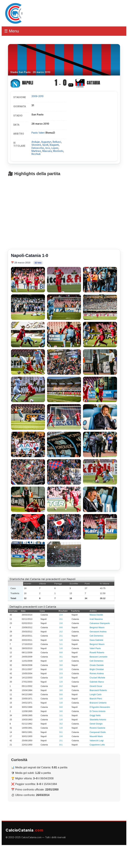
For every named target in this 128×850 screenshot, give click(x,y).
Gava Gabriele (96, 640)
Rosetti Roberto (97, 652)
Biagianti (54, 144)
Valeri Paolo (95, 648)
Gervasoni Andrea (98, 631)
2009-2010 (38, 96)
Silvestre (36, 144)
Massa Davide (96, 615)
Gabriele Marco (97, 682)
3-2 (61, 724)
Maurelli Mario (96, 736)
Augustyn (46, 141)
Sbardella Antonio (98, 719)
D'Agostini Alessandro (100, 707)
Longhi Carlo (96, 694)
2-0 (61, 623)
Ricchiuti (36, 154)
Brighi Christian (97, 669)
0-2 (61, 686)
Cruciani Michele (97, 678)
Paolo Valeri (38, 132)
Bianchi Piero (96, 698)
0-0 (61, 627)
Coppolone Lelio (97, 745)
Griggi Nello (95, 715)
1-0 (61, 640)
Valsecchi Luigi (97, 740)
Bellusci (57, 141)
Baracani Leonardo (98, 657)
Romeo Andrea (97, 673)
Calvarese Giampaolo (100, 623)
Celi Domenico (96, 636)
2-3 (61, 673)
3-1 (61, 657)
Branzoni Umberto (98, 703)
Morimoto (58, 151)
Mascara (47, 151)
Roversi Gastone (97, 728)
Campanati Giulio (98, 732)
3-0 (61, 665)
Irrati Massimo (96, 619)
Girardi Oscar (96, 686)
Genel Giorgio (96, 724)
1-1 (61, 644)
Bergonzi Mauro (97, 627)
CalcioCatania (24, 830)
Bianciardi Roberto (98, 690)
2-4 (61, 615)
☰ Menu (11, 31)
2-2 (61, 631)
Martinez (36, 151)
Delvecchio (38, 148)
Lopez (54, 148)
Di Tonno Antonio (98, 711)
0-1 (61, 732)
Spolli (45, 144)
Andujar (36, 141)
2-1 (61, 619)
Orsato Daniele (97, 665)
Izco (47, 148)
